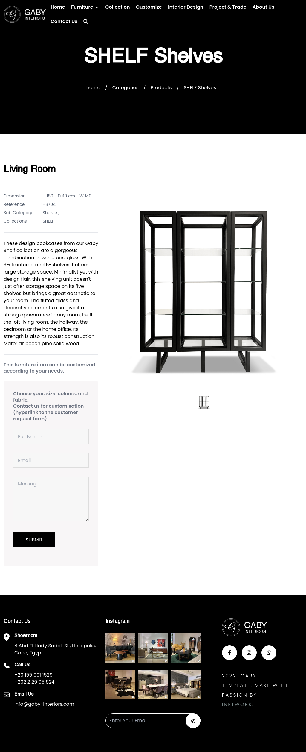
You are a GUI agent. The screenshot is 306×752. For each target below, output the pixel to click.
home (93, 87)
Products (161, 87)
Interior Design (185, 7)
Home (58, 7)
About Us (263, 7)
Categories (125, 87)
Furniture (82, 7)
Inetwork (237, 704)
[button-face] (229, 652)
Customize (149, 7)
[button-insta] (249, 652)
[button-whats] (268, 652)
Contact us (64, 21)
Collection (117, 7)
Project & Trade (228, 7)
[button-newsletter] (193, 720)
